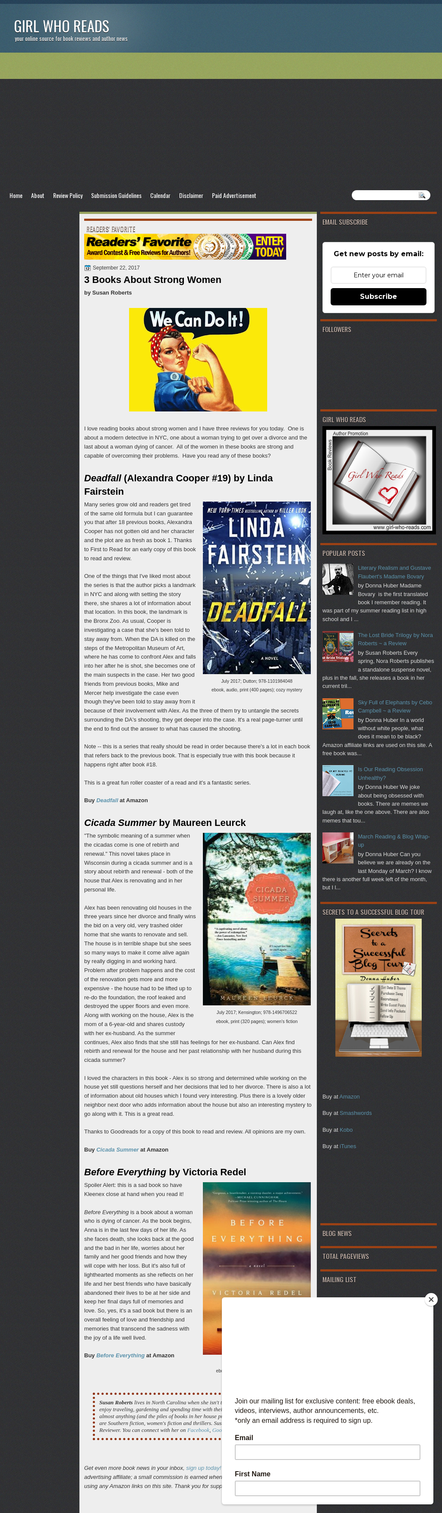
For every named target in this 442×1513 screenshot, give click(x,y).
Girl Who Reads (61, 26)
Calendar (160, 195)
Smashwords (356, 1113)
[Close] (431, 1299)
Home (15, 195)
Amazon (349, 1096)
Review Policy (67, 195)
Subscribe (378, 296)
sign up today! (203, 1468)
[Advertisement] (221, 121)
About (37, 195)
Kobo (346, 1130)
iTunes (348, 1146)
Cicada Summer (117, 1149)
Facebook (198, 1430)
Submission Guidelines (116, 195)
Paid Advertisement (234, 195)
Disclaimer (191, 195)
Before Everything (120, 1355)
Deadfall (107, 800)
